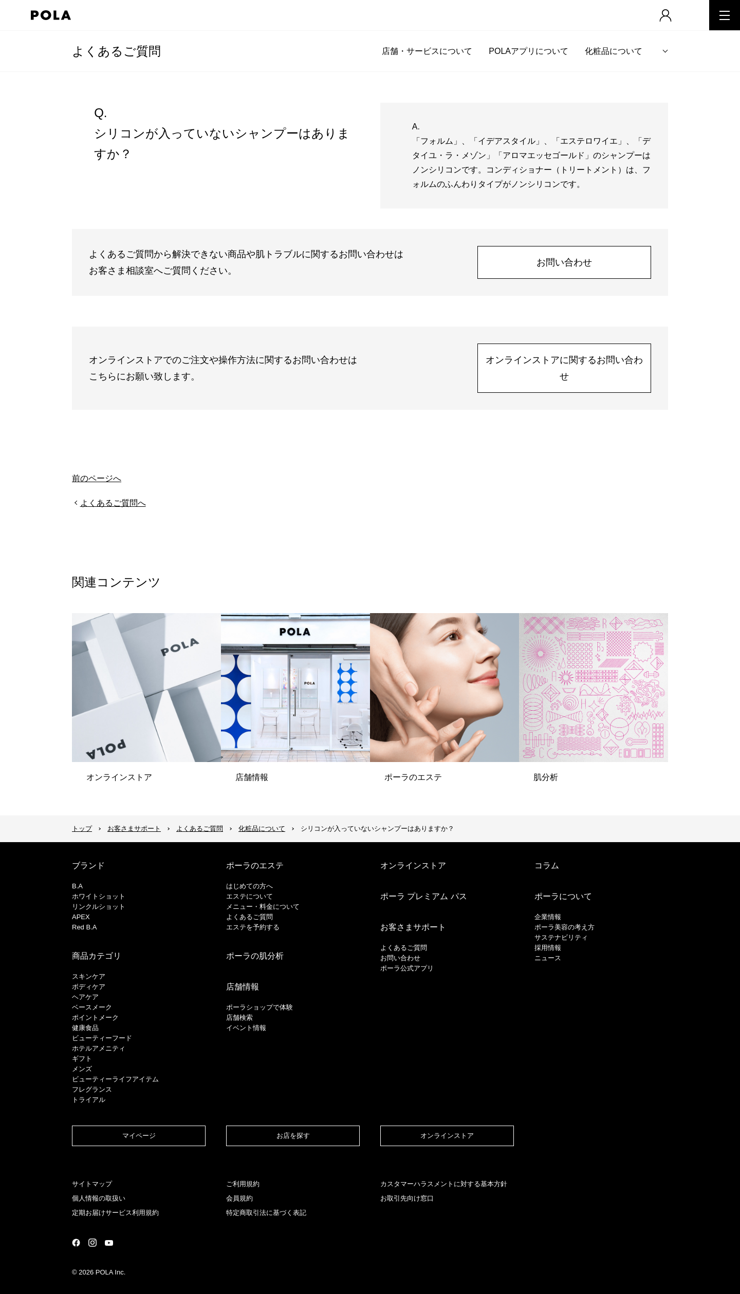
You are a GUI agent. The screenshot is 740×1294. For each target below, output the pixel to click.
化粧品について (613, 51)
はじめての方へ (249, 886)
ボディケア (88, 987)
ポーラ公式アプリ (407, 968)
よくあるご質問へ (113, 503)
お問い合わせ (564, 262)
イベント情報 (246, 1028)
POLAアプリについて (528, 51)
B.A (77, 886)
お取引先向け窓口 (407, 1198)
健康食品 (85, 1028)
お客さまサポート (134, 828)
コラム (546, 865)
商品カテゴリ (96, 956)
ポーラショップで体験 (259, 1007)
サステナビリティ (561, 937)
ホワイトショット (98, 896)
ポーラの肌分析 (255, 956)
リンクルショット (98, 906)
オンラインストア (413, 865)
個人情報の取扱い (98, 1198)
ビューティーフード (102, 1038)
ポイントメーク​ (95, 1017)
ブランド (88, 865)
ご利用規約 (243, 1184)
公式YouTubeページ (109, 1243)
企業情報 (547, 917)
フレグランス (92, 1089)
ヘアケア (85, 997)
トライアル (88, 1099)
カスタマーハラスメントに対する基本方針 (443, 1184)
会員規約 (239, 1198)
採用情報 (547, 948)
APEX (81, 917)
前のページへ (96, 478)
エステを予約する (253, 927)
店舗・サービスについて (427, 51)
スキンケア (88, 976)
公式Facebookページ (76, 1243)
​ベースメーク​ (92, 1007)
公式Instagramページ (92, 1243)
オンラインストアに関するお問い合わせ (564, 368)
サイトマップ (92, 1184)
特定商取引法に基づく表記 (266, 1212)
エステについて (249, 896)
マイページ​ (139, 1135)
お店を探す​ (293, 1135)
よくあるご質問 (116, 51)
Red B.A (84, 927)
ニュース (547, 958)
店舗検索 (239, 1017)
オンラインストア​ (447, 1135)
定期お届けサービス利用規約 (115, 1212)
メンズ (82, 1069)
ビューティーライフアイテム (115, 1079)
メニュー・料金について (263, 906)
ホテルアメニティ (98, 1048)
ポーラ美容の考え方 (564, 927)
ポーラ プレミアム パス (423, 896)
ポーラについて (563, 896)
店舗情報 (242, 986)
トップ (82, 828)
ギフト (82, 1058)
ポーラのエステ (255, 865)
